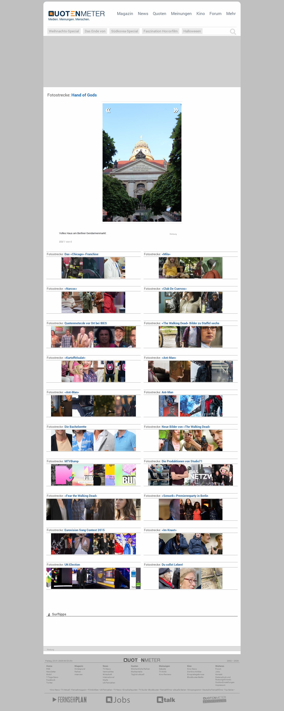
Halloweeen (192, 31)
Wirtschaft (107, 674)
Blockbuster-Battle (195, 677)
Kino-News (192, 669)
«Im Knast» (160, 530)
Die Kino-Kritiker (194, 671)
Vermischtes (108, 671)
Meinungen (181, 13)
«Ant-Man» (160, 358)
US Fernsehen (106, 690)
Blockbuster (153, 690)
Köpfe (105, 680)
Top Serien (229, 690)
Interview (79, 674)
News (143, 13)
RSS (48, 669)
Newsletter (51, 671)
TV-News (107, 669)
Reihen (78, 671)
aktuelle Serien (179, 690)
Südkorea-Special (124, 31)
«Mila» (157, 254)
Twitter (49, 682)
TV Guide (143, 690)
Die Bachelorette (66, 427)
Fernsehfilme (166, 690)
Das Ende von (95, 31)
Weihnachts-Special (64, 31)
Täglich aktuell (137, 674)
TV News (117, 690)
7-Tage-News (52, 677)
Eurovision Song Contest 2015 (76, 530)
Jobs (217, 671)
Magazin (125, 13)
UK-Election (63, 564)
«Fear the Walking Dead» (72, 496)
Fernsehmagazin (79, 690)
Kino (200, 13)
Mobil (49, 674)
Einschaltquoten (130, 690)
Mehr (231, 13)
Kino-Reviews (165, 674)
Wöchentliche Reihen (140, 669)
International (108, 677)
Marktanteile (136, 671)
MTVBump (62, 461)
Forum (215, 13)
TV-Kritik (162, 671)
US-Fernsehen (109, 682)
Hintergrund (80, 669)
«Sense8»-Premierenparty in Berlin (176, 496)
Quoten (159, 13)
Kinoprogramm (194, 690)
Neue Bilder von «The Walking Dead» (177, 427)
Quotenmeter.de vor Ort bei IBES (77, 323)
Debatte (162, 669)
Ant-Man (158, 392)
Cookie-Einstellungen (224, 682)
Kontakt (218, 674)
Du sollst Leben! (163, 564)
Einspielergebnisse (195, 674)
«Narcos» (62, 289)
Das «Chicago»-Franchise (72, 254)
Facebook (50, 680)
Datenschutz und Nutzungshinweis (223, 678)
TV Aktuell (65, 690)
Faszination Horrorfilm (161, 31)
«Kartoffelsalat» (66, 358)
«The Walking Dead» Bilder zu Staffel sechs (181, 323)
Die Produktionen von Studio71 (173, 461)
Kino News (55, 690)
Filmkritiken (93, 690)
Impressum (220, 685)
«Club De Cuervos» (165, 289)
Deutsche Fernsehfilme (213, 690)
